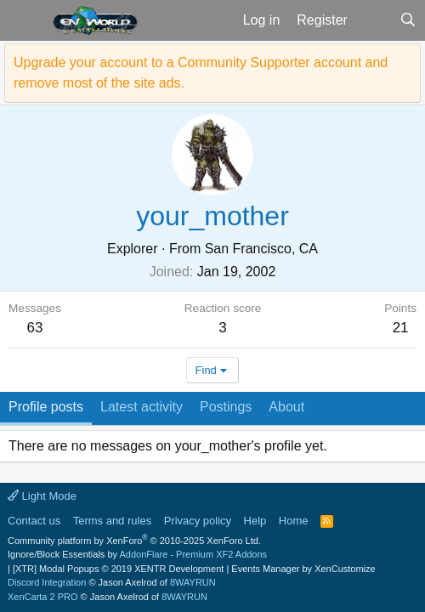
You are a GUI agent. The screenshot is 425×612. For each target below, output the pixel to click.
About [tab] (286, 407)
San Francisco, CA (261, 248)
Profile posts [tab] (45, 407)
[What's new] (373, 20)
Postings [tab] (226, 407)
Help (255, 520)
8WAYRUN (193, 582)
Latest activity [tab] (141, 407)
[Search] (407, 20)
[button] (24, 20)
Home (294, 520)
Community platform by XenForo (134, 541)
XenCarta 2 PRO (43, 597)
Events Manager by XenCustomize (303, 569)
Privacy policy (197, 520)
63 (35, 328)
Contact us (34, 520)
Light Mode (42, 496)
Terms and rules (112, 520)
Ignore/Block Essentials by (137, 554)
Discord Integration (47, 582)
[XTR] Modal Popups (118, 569)
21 (401, 328)
